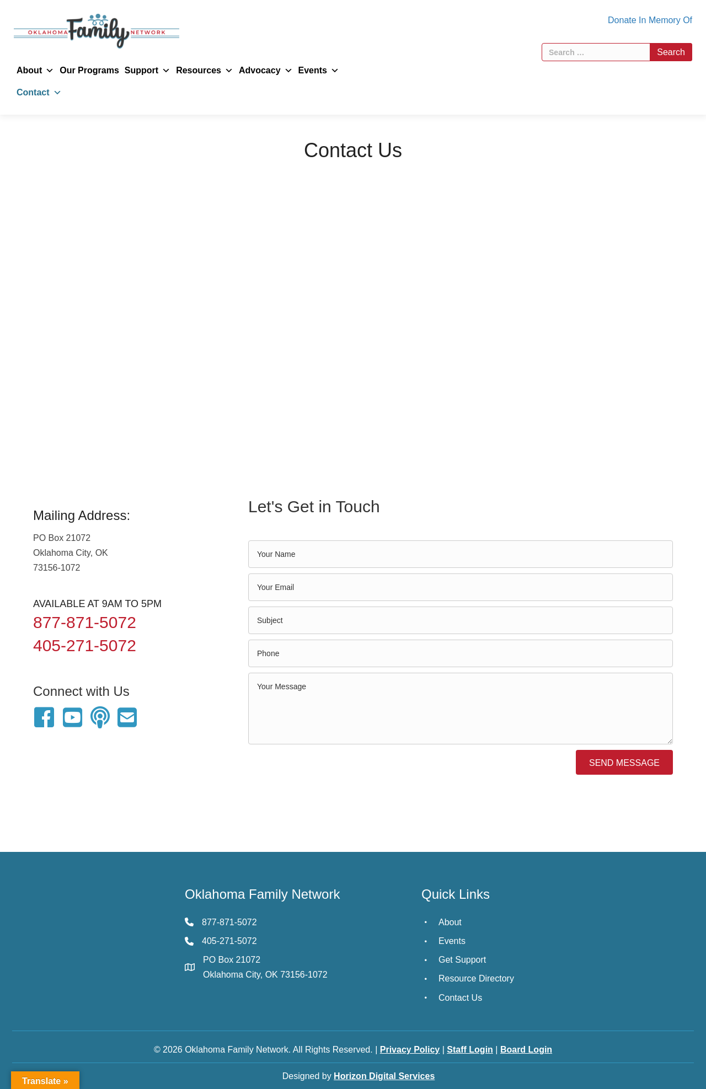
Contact (39, 93)
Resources (204, 71)
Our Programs (89, 70)
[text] (460, 554)
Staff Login (470, 1049)
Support (147, 71)
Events (318, 71)
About (35, 71)
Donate (622, 20)
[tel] (460, 653)
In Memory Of (665, 20)
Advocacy (266, 71)
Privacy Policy (410, 1049)
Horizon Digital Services (384, 1076)
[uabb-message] (460, 708)
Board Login (526, 1049)
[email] (460, 587)
